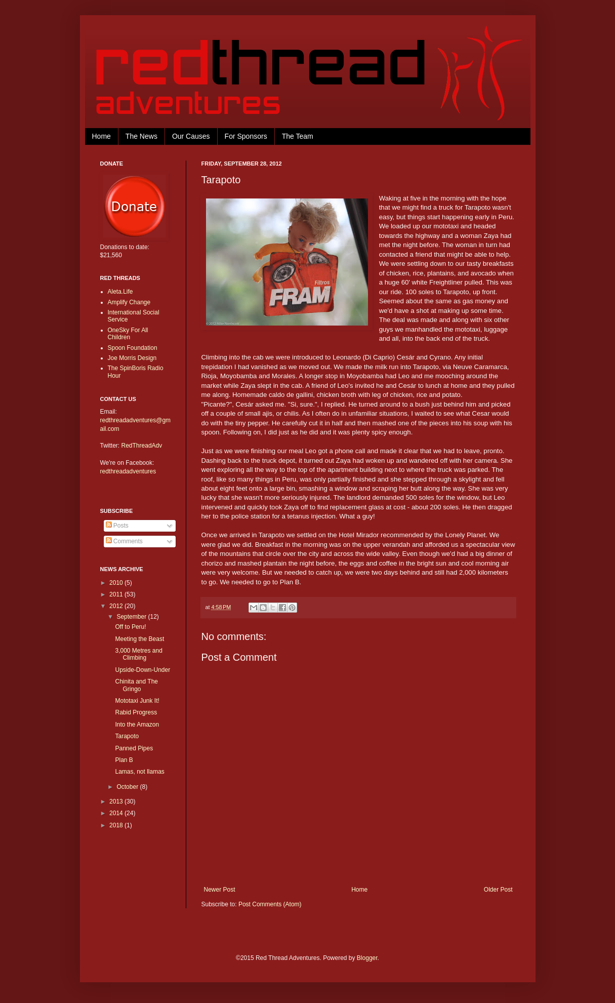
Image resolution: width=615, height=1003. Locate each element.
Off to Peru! (130, 626)
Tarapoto (127, 736)
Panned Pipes (134, 748)
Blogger (367, 957)
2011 (117, 594)
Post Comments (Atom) (270, 904)
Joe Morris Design (132, 358)
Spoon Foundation (132, 347)
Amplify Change (129, 302)
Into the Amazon (137, 724)
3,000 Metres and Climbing (138, 654)
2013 (117, 801)
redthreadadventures (128, 471)
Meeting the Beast (139, 639)
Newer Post (219, 889)
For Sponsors (246, 136)
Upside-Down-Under (142, 669)
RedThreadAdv (141, 445)
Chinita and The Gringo (136, 685)
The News (141, 136)
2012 (117, 606)
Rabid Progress (136, 712)
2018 (117, 825)
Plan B (124, 760)
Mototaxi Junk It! (137, 700)
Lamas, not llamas (139, 771)
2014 (117, 813)
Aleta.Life (120, 291)
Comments (124, 541)
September (132, 616)
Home (101, 136)
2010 (117, 582)
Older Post (498, 889)
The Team (297, 136)
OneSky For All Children (128, 334)
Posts (117, 525)
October (128, 786)
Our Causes (191, 136)
